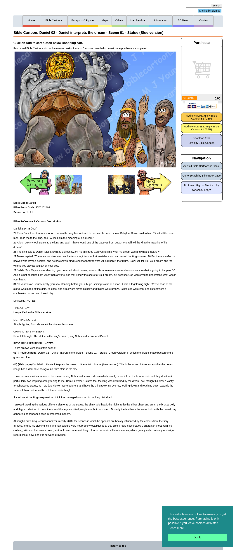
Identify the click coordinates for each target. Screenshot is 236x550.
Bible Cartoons (54, 20)
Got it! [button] (198, 537)
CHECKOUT (189, 98)
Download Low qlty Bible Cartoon (201, 140)
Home (31, 20)
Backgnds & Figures (82, 20)
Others (119, 20)
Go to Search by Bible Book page (202, 175)
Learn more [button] (176, 528)
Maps (105, 20)
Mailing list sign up (209, 10)
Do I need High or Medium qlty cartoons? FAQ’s (201, 187)
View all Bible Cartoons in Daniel (201, 166)
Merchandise (137, 20)
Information (160, 20)
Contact (203, 20)
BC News (183, 20)
